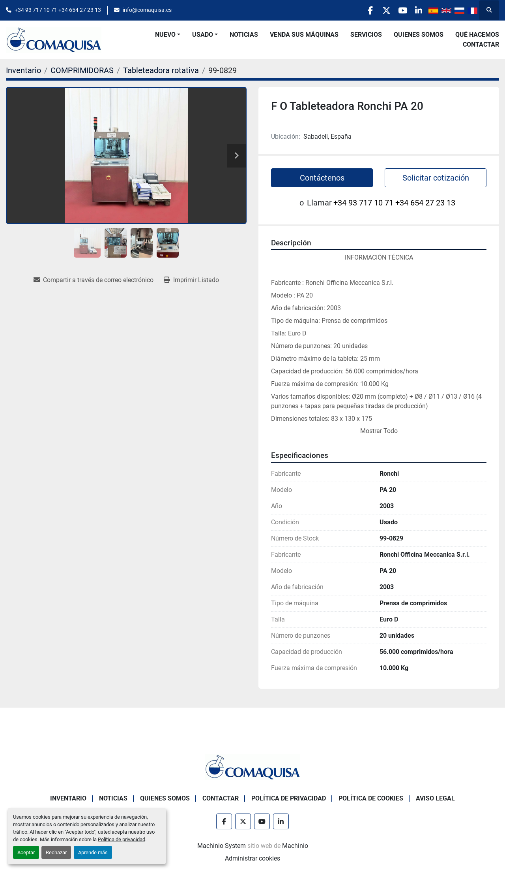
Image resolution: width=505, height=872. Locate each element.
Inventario (68, 798)
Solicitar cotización (435, 178)
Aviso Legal (435, 798)
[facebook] (356, 10)
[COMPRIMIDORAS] (82, 70)
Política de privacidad (121, 839)
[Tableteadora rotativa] (161, 70)
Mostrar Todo (379, 431)
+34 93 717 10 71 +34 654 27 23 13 (58, 10)
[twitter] (376, 10)
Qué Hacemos (477, 34)
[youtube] (396, 10)
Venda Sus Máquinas (304, 34)
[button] (167, 35)
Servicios (366, 34)
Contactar (481, 44)
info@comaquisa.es (147, 10)
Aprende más (93, 852)
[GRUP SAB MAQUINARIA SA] (252, 766)
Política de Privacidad (288, 798)
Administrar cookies (252, 858)
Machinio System (221, 845)
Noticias (244, 34)
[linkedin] (416, 10)
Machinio (295, 845)
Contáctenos (322, 178)
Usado (202, 34)
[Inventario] (23, 70)
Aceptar (26, 852)
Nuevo (165, 34)
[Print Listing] (191, 280)
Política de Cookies (371, 798)
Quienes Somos (418, 34)
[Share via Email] (93, 280)
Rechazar (56, 852)
